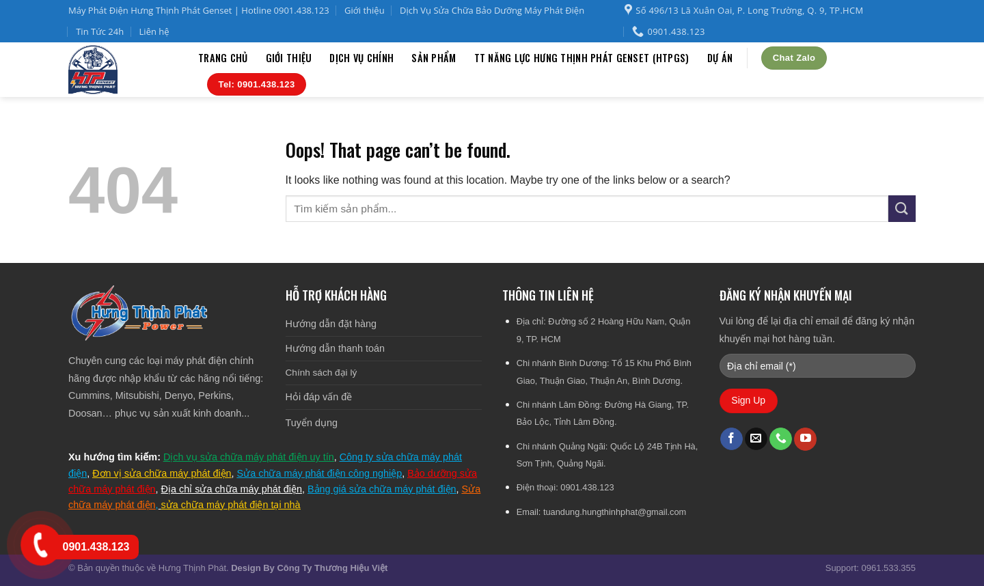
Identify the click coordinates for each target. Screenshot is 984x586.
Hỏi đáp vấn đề (319, 396)
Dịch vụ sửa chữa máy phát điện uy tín (248, 456)
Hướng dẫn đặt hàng (331, 323)
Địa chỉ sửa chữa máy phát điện (231, 489)
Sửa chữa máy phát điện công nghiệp (319, 473)
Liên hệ (154, 31)
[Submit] (902, 208)
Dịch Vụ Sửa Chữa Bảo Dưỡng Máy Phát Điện (492, 10)
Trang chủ (223, 58)
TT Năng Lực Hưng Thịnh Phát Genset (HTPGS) (581, 58)
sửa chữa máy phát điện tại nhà (231, 504)
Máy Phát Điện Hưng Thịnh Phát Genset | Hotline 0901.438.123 (198, 10)
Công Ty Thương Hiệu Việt (332, 568)
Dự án (720, 58)
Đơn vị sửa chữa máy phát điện (161, 473)
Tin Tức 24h (100, 31)
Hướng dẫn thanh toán (335, 348)
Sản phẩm (433, 58)
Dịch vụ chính (361, 58)
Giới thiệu (364, 10)
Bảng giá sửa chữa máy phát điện (382, 489)
